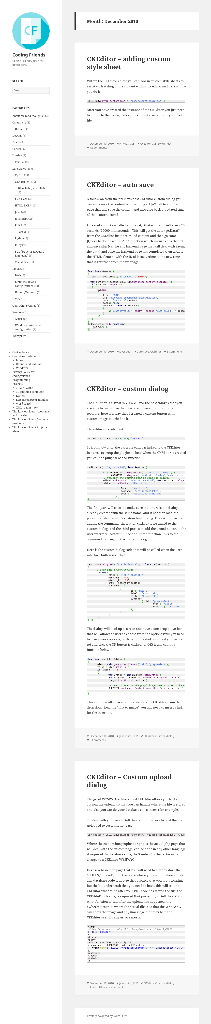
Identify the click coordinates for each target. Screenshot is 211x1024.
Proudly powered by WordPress (107, 1016)
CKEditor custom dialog (157, 199)
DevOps (17, 135)
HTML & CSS (23, 205)
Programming (21, 380)
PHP (17, 225)
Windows (18, 312)
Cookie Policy (20, 352)
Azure (19, 319)
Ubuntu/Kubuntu (25, 292)
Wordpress (19, 336)
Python (19, 238)
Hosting (17, 155)
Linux (16, 269)
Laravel (22, 232)
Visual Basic (22, 262)
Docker (19, 129)
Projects (17, 384)
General (17, 149)
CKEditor (110, 81)
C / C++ (19, 175)
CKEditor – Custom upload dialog (129, 780)
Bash (18, 275)
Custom (160, 736)
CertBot (20, 162)
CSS (154, 143)
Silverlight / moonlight (32, 188)
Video (18, 299)
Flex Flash (21, 199)
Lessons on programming (32, 399)
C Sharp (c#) (22, 182)
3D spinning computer (30, 392)
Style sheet (164, 143)
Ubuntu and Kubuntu (29, 364)
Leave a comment (112, 987)
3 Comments (175, 351)
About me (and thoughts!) (28, 116)
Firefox (16, 142)
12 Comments (98, 147)
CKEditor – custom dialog (127, 388)
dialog (170, 736)
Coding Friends (28, 55)
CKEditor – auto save (120, 184)
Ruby (18, 245)
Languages (19, 168)
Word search (24, 403)
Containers (19, 122)
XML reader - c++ (27, 407)
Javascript (21, 218)
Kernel (20, 395)
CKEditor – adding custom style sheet (129, 62)
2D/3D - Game (24, 388)
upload (91, 987)
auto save (143, 351)
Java (17, 212)
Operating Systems (24, 305)
